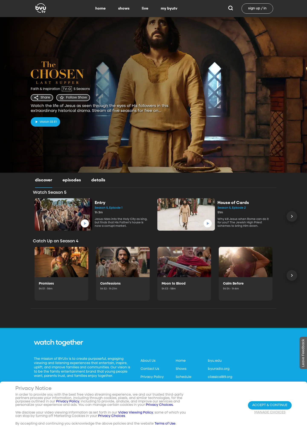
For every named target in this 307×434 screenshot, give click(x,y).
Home (181, 361)
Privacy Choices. (160, 405)
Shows (181, 369)
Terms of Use (165, 423)
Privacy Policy (152, 377)
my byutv (169, 8)
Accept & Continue (269, 405)
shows (123, 8)
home (100, 8)
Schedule (183, 377)
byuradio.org (218, 369)
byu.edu (215, 361)
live (145, 8)
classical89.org (220, 377)
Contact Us (149, 369)
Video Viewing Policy (135, 412)
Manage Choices (269, 412)
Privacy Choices (111, 416)
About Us (147, 361)
